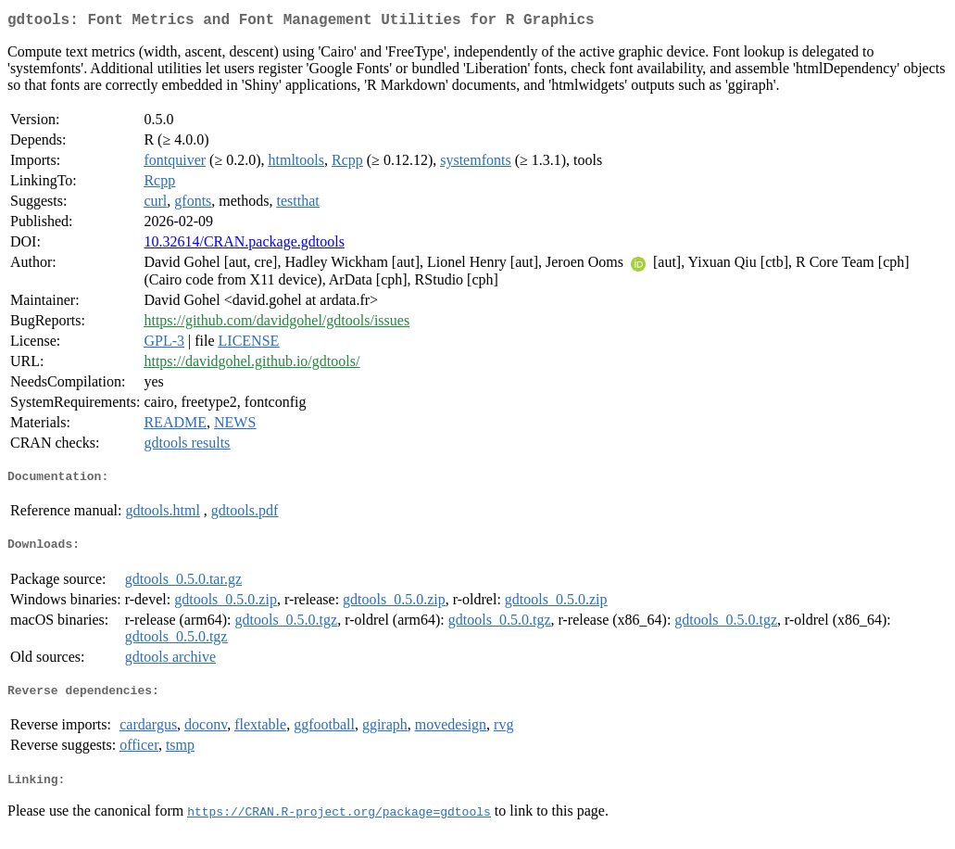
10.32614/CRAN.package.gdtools (244, 245)
